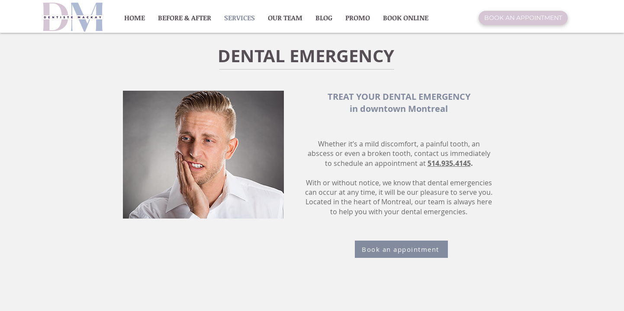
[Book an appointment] (401, 249)
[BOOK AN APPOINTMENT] (523, 18)
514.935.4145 (449, 163)
